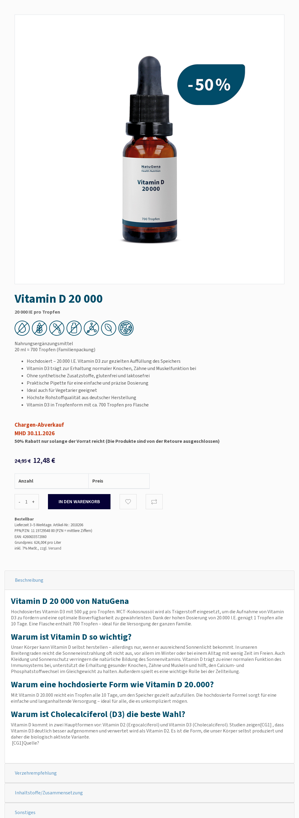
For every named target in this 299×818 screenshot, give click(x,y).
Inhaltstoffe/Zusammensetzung (49, 792)
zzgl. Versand (50, 548)
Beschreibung (29, 580)
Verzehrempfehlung (36, 773)
